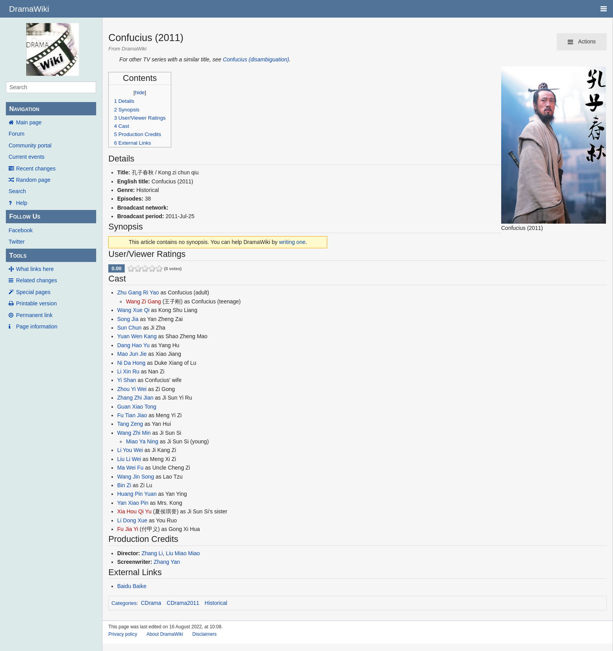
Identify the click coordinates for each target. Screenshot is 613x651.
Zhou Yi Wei (132, 389)
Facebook (20, 230)
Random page (33, 180)
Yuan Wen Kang (137, 336)
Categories (123, 603)
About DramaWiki (165, 634)
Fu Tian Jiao (132, 415)
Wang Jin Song (135, 476)
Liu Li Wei (129, 459)
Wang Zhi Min (134, 433)
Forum (16, 134)
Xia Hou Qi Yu (134, 511)
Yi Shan (126, 380)
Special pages (33, 292)
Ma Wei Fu (130, 467)
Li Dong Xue (132, 520)
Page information (36, 326)
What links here (35, 269)
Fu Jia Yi (127, 529)
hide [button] (140, 92)
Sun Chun (129, 328)
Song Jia (127, 319)
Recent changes (36, 168)
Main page (28, 122)
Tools (17, 255)
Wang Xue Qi (133, 310)
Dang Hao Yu (133, 345)
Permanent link (34, 315)
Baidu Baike (132, 586)
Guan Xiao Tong (136, 407)
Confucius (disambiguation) (256, 59)
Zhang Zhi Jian (135, 398)
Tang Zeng (130, 424)
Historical (216, 603)
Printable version (36, 303)
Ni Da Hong (131, 363)
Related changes (36, 280)
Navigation (24, 109)
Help (21, 203)
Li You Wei (130, 450)
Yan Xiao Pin (133, 503)
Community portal (30, 145)
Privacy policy (122, 634)
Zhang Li (152, 553)
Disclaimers (204, 634)
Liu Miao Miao (183, 553)
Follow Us (24, 216)
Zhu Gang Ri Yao (138, 292)
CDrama (151, 603)
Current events (27, 157)
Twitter (17, 242)
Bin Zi (124, 485)
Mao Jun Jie (132, 354)
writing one (292, 242)
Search (17, 191)
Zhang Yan (167, 562)
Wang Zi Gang (143, 301)
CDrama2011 (183, 603)
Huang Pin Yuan (137, 494)
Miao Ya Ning (142, 441)
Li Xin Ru (128, 371)
